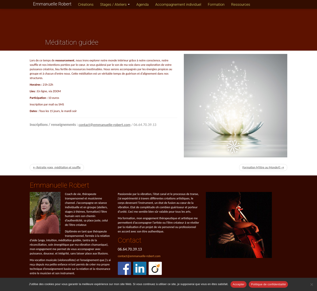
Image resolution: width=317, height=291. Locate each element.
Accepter (238, 284)
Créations (85, 4)
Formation (216, 4)
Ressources (240, 4)
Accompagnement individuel (178, 4)
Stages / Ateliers (115, 4)
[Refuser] (311, 284)
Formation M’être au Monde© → (263, 167)
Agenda (142, 4)
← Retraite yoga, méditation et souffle (57, 167)
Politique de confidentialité (268, 284)
